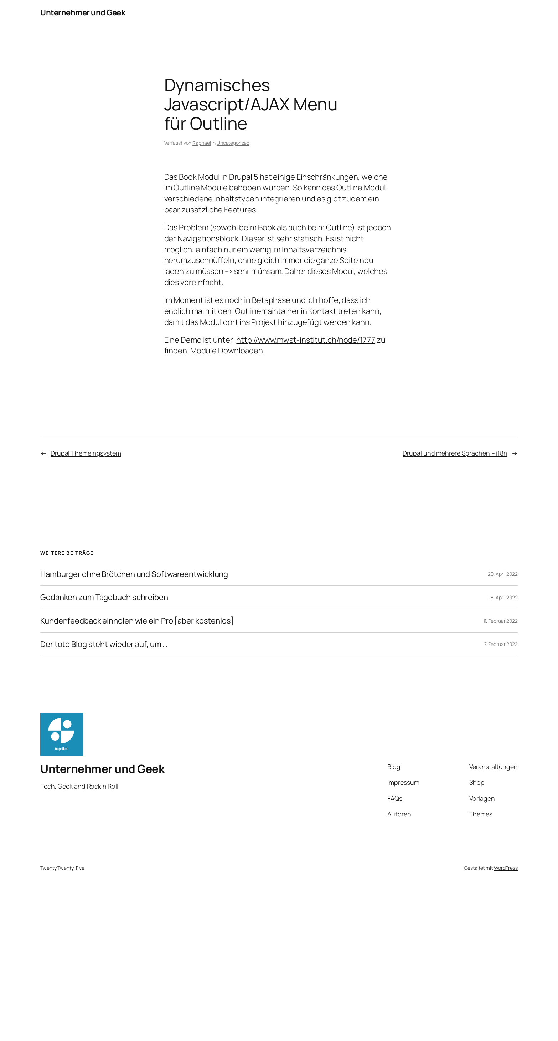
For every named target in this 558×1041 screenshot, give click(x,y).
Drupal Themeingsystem (86, 453)
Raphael (201, 143)
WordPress (506, 867)
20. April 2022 (503, 574)
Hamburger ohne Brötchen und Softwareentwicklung (134, 574)
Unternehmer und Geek (82, 12)
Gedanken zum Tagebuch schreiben (104, 597)
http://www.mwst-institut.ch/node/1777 (305, 340)
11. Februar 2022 (500, 620)
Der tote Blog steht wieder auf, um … (103, 644)
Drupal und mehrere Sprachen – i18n (455, 453)
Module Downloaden (226, 350)
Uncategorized (233, 143)
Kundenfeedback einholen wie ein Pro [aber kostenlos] (137, 620)
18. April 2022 (503, 597)
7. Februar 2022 (501, 644)
